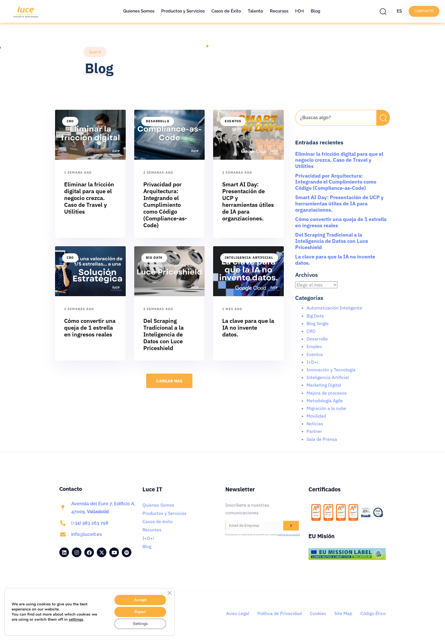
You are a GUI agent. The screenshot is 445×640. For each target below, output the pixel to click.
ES (399, 11)
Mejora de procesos (327, 393)
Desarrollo (157, 121)
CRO (70, 121)
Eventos (233, 121)
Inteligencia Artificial (249, 258)
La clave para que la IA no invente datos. (335, 259)
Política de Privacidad (279, 613)
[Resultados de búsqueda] (335, 129)
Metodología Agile (325, 400)
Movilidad (316, 416)
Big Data (154, 258)
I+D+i (299, 11)
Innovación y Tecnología (331, 369)
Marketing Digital (324, 385)
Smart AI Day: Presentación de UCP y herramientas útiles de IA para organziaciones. (339, 203)
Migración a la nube (326, 408)
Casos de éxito (157, 521)
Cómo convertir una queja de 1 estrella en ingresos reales (341, 222)
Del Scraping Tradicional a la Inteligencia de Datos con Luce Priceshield (331, 240)
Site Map (343, 613)
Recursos (279, 11)
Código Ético (373, 613)
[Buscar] (383, 118)
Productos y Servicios (183, 11)
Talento (255, 11)
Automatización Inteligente (334, 308)
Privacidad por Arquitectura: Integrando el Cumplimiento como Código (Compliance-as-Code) (335, 181)
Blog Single (318, 323)
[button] (384, 11)
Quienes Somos (138, 11)
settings (76, 619)
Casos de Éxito (226, 11)
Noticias (315, 423)
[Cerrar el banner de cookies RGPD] (169, 593)
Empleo (314, 346)
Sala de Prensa (322, 439)
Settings (140, 623)
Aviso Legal (237, 613)
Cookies (318, 613)
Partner (314, 431)
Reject (140, 611)
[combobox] (335, 118)
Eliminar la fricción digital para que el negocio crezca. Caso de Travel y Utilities (339, 160)
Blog (315, 11)
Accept (140, 600)
